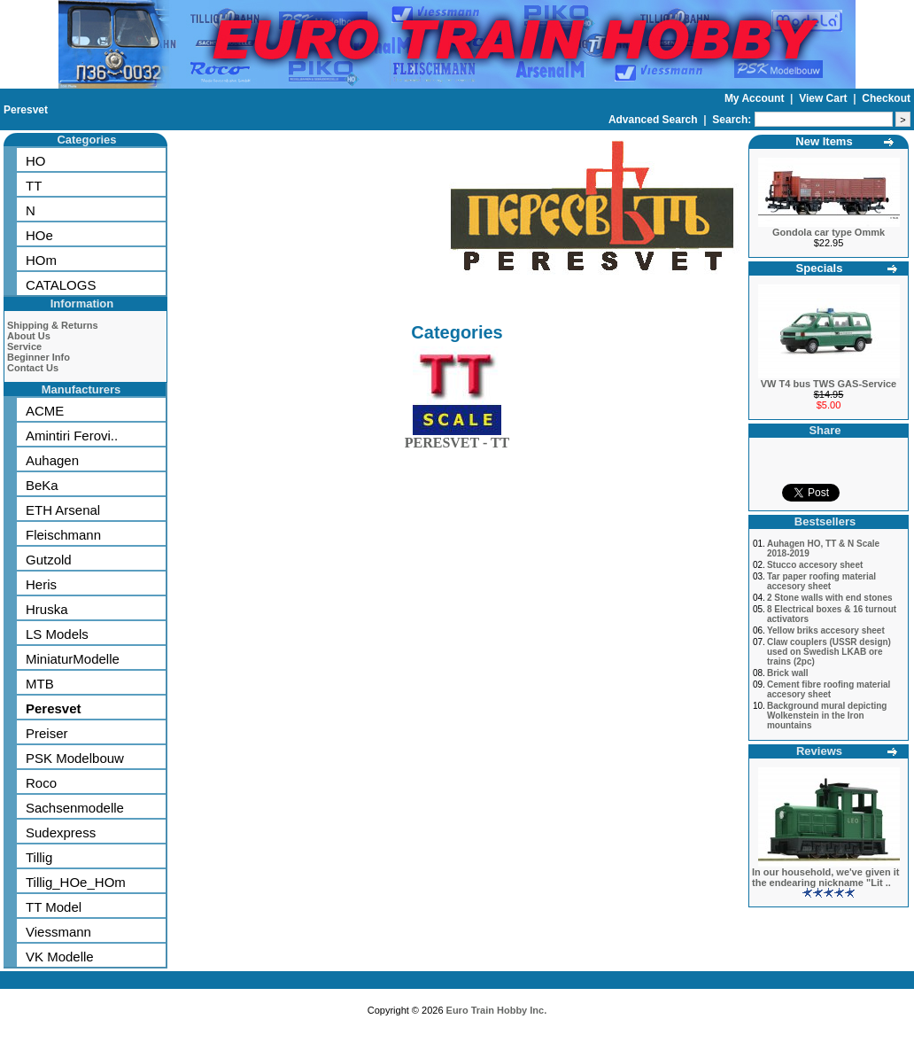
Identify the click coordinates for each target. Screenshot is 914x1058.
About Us (28, 336)
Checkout (886, 98)
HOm (41, 260)
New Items (823, 141)
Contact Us (32, 367)
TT (34, 185)
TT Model (53, 906)
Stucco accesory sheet (815, 565)
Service (24, 346)
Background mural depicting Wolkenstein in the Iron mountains (827, 715)
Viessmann (58, 931)
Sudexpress (61, 832)
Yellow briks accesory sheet (826, 630)
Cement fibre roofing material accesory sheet (828, 689)
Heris (41, 584)
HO (36, 160)
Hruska (47, 609)
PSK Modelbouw (75, 758)
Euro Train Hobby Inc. (496, 1010)
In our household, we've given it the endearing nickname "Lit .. (825, 877)
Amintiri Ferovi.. (72, 435)
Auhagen (52, 460)
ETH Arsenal (63, 509)
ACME (45, 410)
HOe (39, 235)
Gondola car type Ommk (828, 232)
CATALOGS (61, 284)
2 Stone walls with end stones (830, 598)
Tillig (39, 857)
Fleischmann (63, 534)
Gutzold (49, 559)
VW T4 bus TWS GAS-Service (828, 383)
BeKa (42, 485)
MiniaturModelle (73, 658)
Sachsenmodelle (75, 807)
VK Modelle (60, 956)
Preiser (47, 733)
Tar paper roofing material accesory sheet (821, 581)
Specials (819, 268)
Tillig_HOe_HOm (76, 882)
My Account (755, 98)
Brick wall (788, 673)
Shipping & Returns (52, 325)
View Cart (824, 98)
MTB (40, 683)
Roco (41, 782)
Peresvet (26, 110)
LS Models (57, 634)
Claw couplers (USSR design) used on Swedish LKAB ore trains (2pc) (829, 651)
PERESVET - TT (457, 439)
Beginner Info (38, 357)
